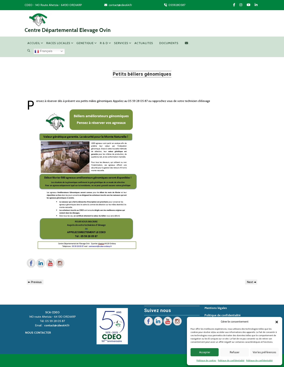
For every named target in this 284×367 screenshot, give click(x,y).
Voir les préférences (264, 352)
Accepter (204, 352)
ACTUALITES (143, 43)
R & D (104, 43)
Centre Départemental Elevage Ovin (68, 30)
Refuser (234, 352)
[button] (277, 321)
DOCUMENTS (168, 43)
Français (44, 51)
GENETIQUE (85, 43)
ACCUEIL (33, 43)
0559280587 (176, 5)
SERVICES (121, 43)
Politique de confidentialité (231, 360)
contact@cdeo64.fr (120, 5)
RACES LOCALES (58, 43)
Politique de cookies (206, 360)
